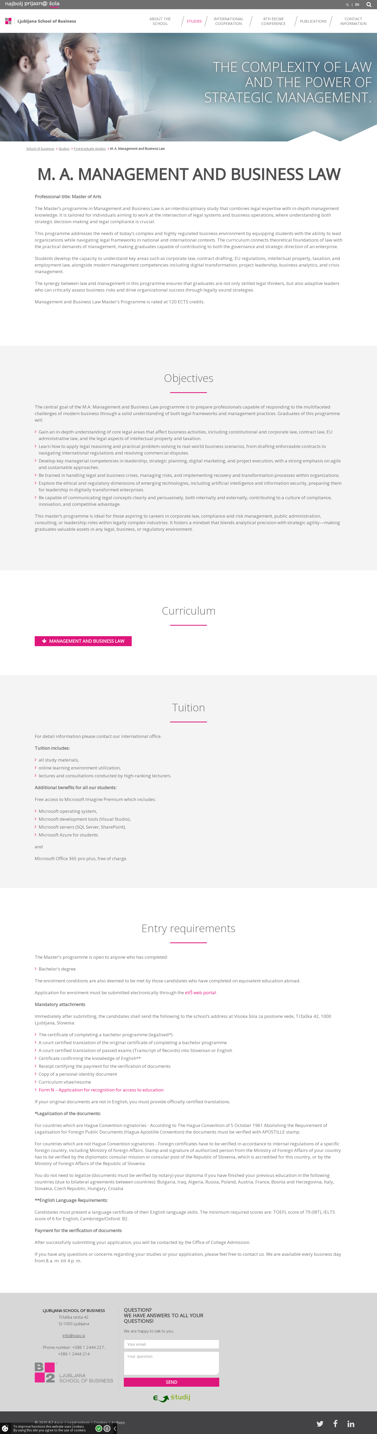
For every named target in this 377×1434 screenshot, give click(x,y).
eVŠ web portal (200, 992)
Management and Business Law (86, 641)
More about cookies (107, 1428)
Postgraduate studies (90, 148)
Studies (64, 148)
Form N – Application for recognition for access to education (101, 1090)
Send (171, 1382)
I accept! (98, 1428)
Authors (118, 1422)
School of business (40, 148)
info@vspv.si (74, 1335)
